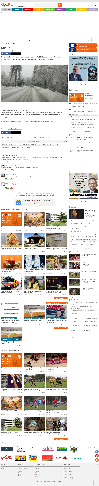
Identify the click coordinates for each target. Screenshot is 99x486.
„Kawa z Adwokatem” (76, 228)
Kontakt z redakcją (5, 470)
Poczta (36, 476)
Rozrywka (81, 9)
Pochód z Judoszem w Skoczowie (79, 114)
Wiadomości (6, 9)
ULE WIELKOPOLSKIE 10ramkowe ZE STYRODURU (83, 310)
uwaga (28, 147)
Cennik (19, 472)
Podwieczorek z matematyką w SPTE (80, 226)
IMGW (57, 144)
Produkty (20, 471)
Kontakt (19, 474)
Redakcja (3, 468)
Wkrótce (17, 9)
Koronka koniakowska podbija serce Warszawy (83, 127)
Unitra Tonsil (74, 313)
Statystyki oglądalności (23, 470)
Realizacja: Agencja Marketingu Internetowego (49, 481)
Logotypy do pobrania (22, 468)
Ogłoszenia (60, 9)
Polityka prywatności (67, 470)
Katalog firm (49, 9)
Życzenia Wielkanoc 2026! (77, 106)
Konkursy (92, 9)
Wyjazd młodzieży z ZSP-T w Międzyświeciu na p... (84, 236)
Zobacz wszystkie (60, 298)
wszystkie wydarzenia (60, 327)
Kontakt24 (28, 9)
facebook (5, 53)
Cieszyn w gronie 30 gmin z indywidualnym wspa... (84, 111)
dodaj (53, 303)
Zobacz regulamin (6, 161)
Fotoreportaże (54, 40)
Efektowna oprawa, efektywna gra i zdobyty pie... (83, 124)
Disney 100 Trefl (75, 316)
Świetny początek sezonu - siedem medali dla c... (83, 221)
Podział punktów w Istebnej (78, 109)
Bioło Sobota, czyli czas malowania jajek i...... (82, 122)
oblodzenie (5, 147)
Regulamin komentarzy (68, 472)
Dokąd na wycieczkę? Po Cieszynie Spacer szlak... (83, 119)
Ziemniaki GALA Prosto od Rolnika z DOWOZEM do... (83, 322)
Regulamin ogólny (67, 468)
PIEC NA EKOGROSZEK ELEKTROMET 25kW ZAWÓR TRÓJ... (84, 303)
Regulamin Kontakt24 (68, 478)
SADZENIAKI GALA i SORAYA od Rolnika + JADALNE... (84, 318)
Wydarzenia (15, 43)
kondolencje (86, 40)
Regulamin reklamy (67, 475)
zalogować (27, 193)
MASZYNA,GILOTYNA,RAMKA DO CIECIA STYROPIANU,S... (81, 307)
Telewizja (38, 9)
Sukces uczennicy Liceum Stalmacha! (80, 223)
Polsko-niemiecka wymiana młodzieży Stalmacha (83, 239)
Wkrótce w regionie (10, 304)
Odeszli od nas (75, 40)
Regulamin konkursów (68, 477)
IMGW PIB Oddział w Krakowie (10, 144)
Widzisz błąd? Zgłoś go (34, 141)
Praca (71, 9)
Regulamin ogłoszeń (67, 471)
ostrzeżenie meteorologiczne (31, 144)
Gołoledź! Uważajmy (15, 129)
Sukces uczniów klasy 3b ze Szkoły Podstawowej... (84, 234)
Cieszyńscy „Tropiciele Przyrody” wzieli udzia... (83, 244)
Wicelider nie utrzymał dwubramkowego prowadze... (84, 103)
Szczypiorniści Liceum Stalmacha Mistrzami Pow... (84, 241)
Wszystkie (6, 40)
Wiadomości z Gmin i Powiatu (41, 40)
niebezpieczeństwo (17, 147)
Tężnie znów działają (76, 117)
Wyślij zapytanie (21, 475)
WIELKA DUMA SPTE (76, 231)
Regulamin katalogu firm (68, 474)
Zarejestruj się (30, 195)
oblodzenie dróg (48, 144)
